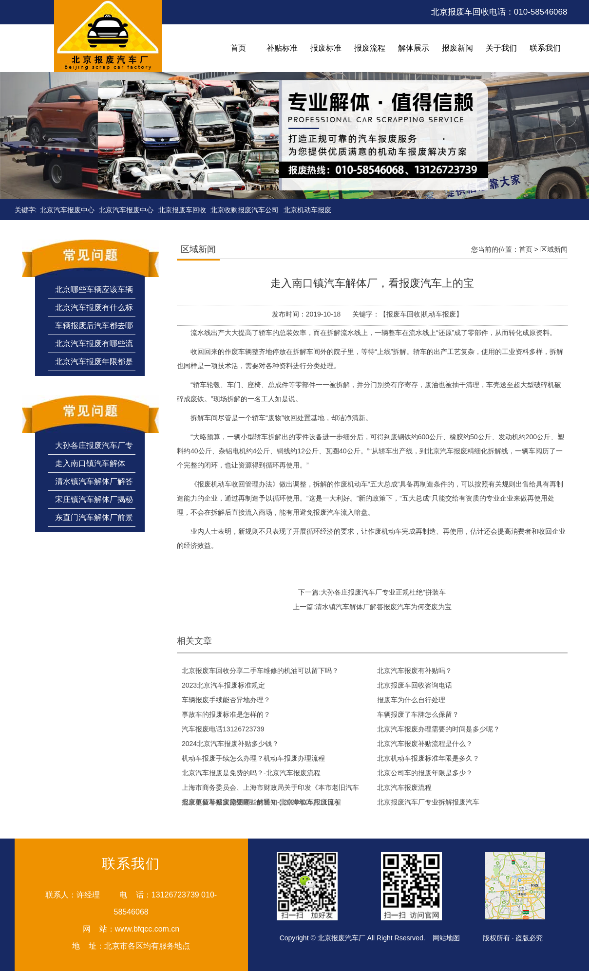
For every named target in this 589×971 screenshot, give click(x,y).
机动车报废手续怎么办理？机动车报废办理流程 (253, 758)
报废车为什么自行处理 (411, 700)
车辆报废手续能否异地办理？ (226, 700)
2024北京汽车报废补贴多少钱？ (230, 743)
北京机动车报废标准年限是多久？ (428, 758)
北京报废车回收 (182, 210)
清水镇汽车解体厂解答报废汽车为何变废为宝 (383, 607)
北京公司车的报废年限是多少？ (425, 773)
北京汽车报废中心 (67, 210)
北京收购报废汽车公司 (244, 210)
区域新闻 (554, 249)
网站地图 (446, 938)
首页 (525, 249)
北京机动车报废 (307, 210)
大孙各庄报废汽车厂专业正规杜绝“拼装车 (383, 592)
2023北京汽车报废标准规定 (223, 685)
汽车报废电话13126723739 (223, 729)
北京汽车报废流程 (404, 787)
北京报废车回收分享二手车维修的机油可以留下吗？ (260, 670)
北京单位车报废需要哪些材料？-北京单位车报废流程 (261, 802)
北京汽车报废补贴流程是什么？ (425, 743)
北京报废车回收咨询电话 (414, 685)
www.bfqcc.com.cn (147, 929)
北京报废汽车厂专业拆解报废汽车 (428, 802)
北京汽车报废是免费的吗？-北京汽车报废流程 (251, 773)
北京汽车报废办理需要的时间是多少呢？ (438, 729)
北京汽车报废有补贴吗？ (414, 670)
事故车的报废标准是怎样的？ (226, 714)
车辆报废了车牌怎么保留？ (418, 714)
